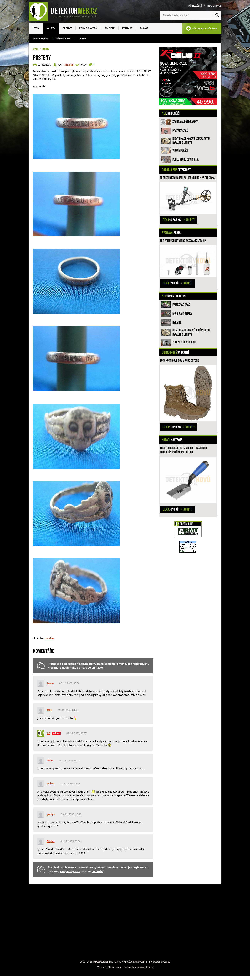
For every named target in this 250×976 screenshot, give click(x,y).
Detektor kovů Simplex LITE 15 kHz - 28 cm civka (187, 178)
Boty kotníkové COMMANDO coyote (179, 361)
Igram (50, 683)
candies (68, 64)
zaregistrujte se (70, 667)
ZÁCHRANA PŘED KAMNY (185, 122)
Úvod (36, 28)
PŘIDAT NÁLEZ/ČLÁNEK (201, 29)
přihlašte (97, 667)
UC (48, 733)
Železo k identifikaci (184, 342)
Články (67, 28)
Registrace (214, 5)
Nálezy (51, 28)
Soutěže (110, 28)
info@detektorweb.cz (159, 961)
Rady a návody (88, 28)
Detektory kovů (122, 961)
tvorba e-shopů (123, 967)
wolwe (50, 783)
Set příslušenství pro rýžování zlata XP (183, 241)
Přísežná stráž (181, 305)
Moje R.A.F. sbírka (182, 314)
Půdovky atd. (63, 38)
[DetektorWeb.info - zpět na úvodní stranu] (65, 11)
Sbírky (82, 38)
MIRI (49, 710)
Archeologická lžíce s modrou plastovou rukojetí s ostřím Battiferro (183, 450)
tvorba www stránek (142, 967)
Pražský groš (180, 131)
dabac (50, 760)
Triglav (51, 841)
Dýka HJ (176, 323)
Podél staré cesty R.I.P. (185, 160)
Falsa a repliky (41, 38)
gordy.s (51, 814)
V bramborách (180, 150)
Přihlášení (195, 5)
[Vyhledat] (217, 15)
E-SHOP (144, 28)
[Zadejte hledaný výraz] (190, 15)
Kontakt (127, 28)
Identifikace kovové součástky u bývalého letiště (191, 141)
